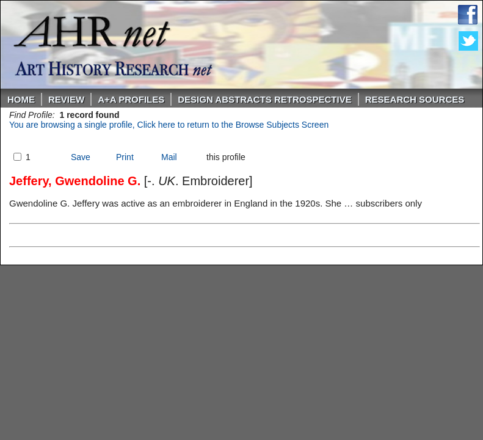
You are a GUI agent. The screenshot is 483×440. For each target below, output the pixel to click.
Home (21, 99)
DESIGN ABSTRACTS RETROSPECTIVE (264, 99)
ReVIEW (66, 99)
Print (125, 157)
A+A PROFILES (131, 99)
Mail (169, 157)
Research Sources (415, 99)
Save (80, 157)
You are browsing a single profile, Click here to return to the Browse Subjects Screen (169, 125)
